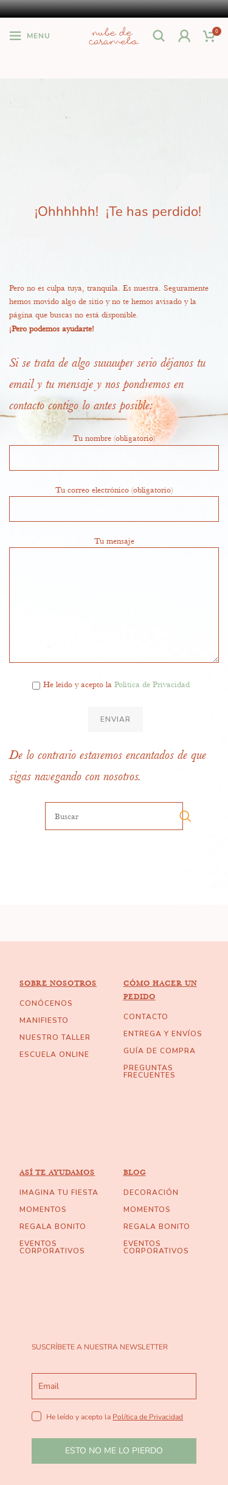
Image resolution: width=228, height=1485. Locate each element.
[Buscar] (159, 36)
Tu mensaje (114, 572)
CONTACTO (145, 1017)
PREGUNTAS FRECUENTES (149, 1071)
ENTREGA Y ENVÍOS (162, 1034)
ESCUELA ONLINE (54, 1054)
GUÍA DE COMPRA (159, 1051)
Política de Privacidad (152, 684)
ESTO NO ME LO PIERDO (114, 1450)
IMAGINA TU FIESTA (58, 1192)
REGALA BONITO (52, 1226)
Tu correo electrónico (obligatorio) (114, 499)
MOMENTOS (43, 1209)
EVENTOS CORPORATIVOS (52, 1247)
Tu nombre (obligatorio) (114, 447)
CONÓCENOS (46, 1003)
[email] (114, 1386)
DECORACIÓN (151, 1192)
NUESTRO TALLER (55, 1037)
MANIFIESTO (44, 1020)
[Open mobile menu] (30, 36)
